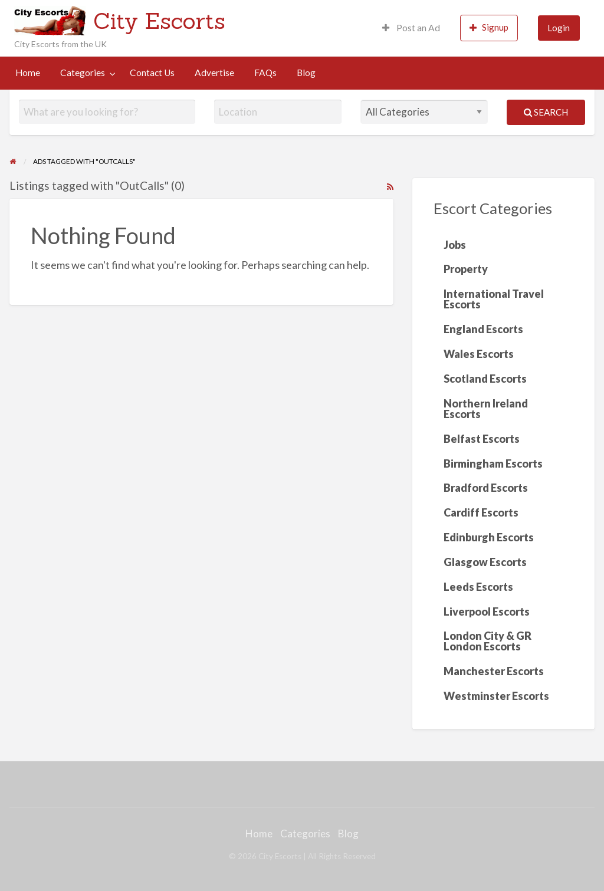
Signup (489, 27)
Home (27, 72)
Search (546, 112)
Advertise (214, 72)
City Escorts (159, 20)
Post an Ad (411, 27)
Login (558, 27)
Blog (306, 72)
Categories (82, 72)
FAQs (265, 72)
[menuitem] (411, 28)
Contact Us (152, 72)
